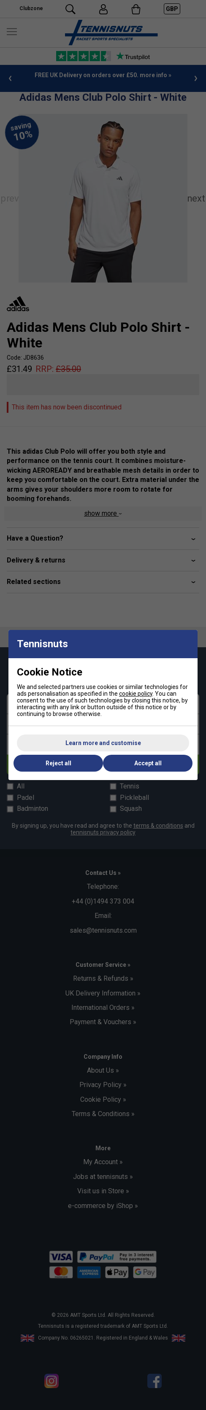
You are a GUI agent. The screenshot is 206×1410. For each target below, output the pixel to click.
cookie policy (135, 693)
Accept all (148, 763)
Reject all (58, 763)
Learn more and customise (103, 743)
